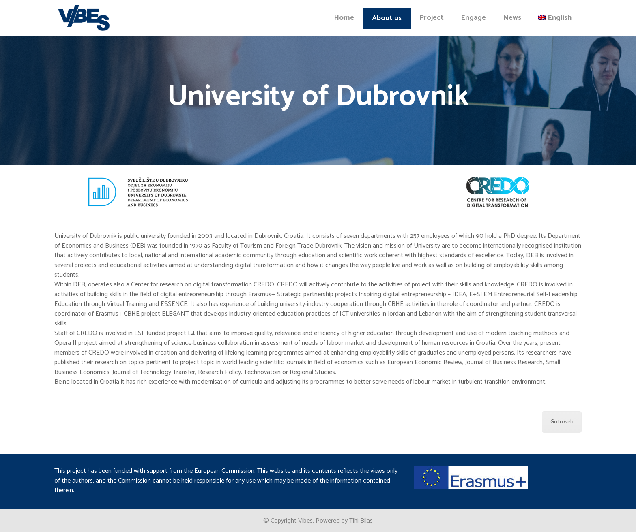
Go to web (561, 422)
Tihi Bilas (361, 520)
